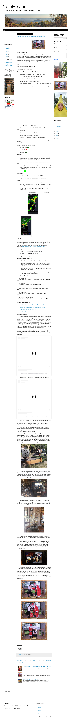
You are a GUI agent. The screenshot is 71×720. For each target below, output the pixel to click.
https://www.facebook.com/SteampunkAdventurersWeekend (33, 304)
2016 (57, 138)
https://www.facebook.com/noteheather (28, 311)
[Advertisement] (9, 38)
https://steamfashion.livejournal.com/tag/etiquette (33, 246)
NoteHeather (15, 6)
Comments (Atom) (25, 662)
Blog (4, 30)
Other (7, 54)
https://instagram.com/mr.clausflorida (28, 309)
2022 (57, 124)
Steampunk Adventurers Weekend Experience (31, 36)
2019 (57, 135)
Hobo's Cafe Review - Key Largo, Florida (31, 679)
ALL (20, 656)
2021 (57, 131)
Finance (7, 48)
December (59, 126)
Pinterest (39, 710)
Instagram (40, 705)
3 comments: (20, 654)
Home (34, 660)
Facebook (40, 708)
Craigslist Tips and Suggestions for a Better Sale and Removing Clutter (37, 666)
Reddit (39, 712)
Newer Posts (19, 660)
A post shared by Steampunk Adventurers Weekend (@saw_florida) (34, 373)
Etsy (38, 713)
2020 (57, 133)
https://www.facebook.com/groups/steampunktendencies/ (33, 307)
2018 (57, 136)
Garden (7, 50)
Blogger (53, 716)
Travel (23, 656)
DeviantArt (40, 707)
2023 (57, 123)
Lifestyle (7, 53)
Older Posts (48, 660)
